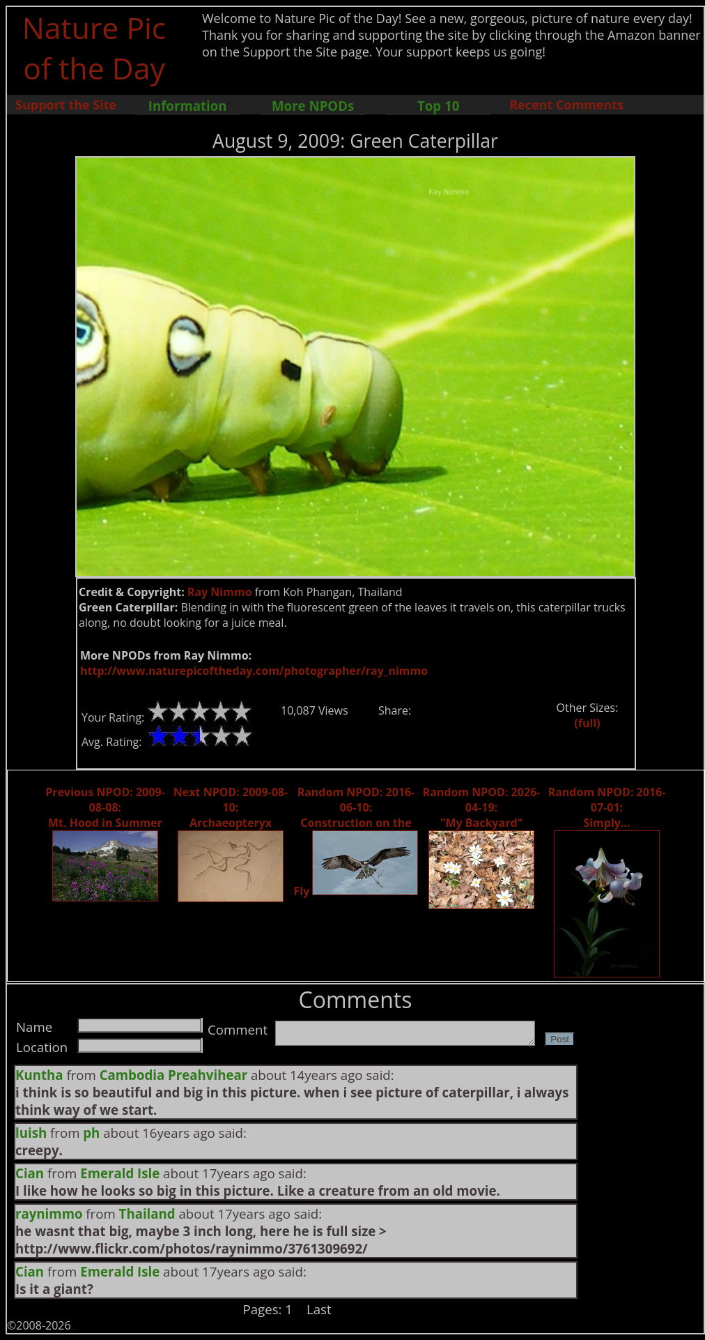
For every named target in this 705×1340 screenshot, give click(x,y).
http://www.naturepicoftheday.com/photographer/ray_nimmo (254, 670)
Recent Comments (566, 104)
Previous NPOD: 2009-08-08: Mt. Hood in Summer (104, 807)
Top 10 (438, 105)
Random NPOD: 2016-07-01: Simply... (607, 807)
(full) (587, 723)
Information (187, 105)
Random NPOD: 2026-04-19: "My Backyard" (482, 807)
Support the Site (65, 104)
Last (319, 1309)
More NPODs (313, 105)
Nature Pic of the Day (94, 47)
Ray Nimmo (219, 592)
